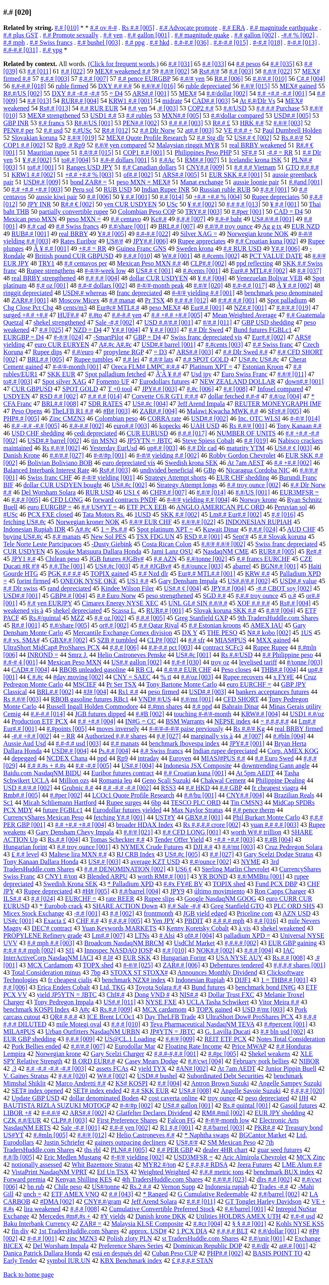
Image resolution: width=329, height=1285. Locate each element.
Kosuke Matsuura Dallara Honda (98, 551)
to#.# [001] (42, 167)
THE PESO (222, 632)
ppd (102, 758)
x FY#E (283, 676)
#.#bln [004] (289, 736)
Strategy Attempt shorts (175, 477)
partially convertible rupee (73, 211)
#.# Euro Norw (116, 595)
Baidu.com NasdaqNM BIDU (42, 773)
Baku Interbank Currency (36, 1223)
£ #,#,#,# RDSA (206, 1164)
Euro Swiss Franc (244, 374)
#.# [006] (99, 196)
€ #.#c (35, 676)
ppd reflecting (254, 263)
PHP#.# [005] (21, 418)
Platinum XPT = (210, 366)
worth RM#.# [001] (163, 876)
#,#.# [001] (274, 189)
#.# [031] (180, 63)
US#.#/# (187, 1142)
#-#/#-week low (105, 270)
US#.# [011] (119, 1002)
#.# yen (113, 35)
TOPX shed (98, 965)
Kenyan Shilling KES (83, 1179)
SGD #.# (214, 595)
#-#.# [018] (267, 42)
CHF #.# (87, 920)
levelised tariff (258, 662)
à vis (244, 928)
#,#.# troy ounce (257, 595)
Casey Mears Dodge (151, 1061)
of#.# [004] (199, 935)
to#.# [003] (17, 381)
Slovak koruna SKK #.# (224, 610)
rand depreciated (69, 588)
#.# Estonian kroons (214, 625)
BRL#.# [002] (55, 691)
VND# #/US (154, 699)
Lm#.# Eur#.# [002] (235, 514)
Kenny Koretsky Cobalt (197, 928)
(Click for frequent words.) (123, 63)
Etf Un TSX (113, 1171)
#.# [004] (169, 1083)
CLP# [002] (162, 640)
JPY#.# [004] (228, 588)
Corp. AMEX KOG (293, 750)
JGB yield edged (205, 913)
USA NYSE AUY (239, 957)
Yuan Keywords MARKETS (119, 928)
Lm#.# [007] (108, 935)
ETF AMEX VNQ (75, 1194)
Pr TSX (155, 300)
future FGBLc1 (63, 809)
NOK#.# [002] (215, 950)
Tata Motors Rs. (104, 514)
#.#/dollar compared (237, 115)
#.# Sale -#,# (184, 905)
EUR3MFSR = (299, 492)
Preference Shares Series (130, 1245)
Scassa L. (123, 610)
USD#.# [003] (207, 691)
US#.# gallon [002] (136, 662)
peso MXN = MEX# (143, 182)
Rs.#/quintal (45, 617)
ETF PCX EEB (147, 507)
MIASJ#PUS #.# (223, 758)
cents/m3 (75, 307)
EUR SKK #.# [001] (236, 174)
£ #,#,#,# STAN (192, 1260)
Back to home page (28, 1274)
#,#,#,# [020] (307, 1090)
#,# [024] (43, 898)
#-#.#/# (50, 1112)
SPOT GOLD (80, 388)
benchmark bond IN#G (265, 987)
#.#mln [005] (51, 1135)
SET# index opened (37, 1090)
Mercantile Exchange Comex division (122, 632)
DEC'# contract (52, 928)
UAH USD (205, 425)
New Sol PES (108, 536)
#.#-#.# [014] (48, 713)
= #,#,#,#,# (275, 721)
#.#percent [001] (286, 1024)
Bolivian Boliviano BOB (60, 462)
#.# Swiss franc (273, 344)
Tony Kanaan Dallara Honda (40, 861)
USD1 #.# (103, 115)
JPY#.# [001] (246, 743)
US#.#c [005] (182, 854)
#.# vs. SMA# (21, 640)
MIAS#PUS (230, 640)
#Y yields (112, 1216)
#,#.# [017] (192, 433)
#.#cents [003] (224, 344)
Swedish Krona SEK (70, 883)
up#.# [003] (162, 447)
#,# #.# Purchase (278, 108)
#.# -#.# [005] (93, 765)
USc (172, 204)
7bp (95, 972)
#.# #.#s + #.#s (46, 765)
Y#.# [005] (112, 233)
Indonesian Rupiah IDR (34, 529)
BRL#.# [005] (45, 359)
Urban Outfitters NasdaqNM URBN (92, 1031)
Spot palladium (287, 300)
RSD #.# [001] (203, 536)
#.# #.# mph (228, 920)
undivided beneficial (167, 470)
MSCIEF (85, 684)
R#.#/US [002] (22, 93)
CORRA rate (164, 418)
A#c (84, 1009)
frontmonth (158, 913)
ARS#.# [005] (180, 174)
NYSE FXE (161, 1002)
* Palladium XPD (130, 883)
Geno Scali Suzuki (166, 780)
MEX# (188, 93)
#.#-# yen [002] (129, 1127)
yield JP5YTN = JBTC (67, 994)
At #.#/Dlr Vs (257, 100)
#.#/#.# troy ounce (228, 226)
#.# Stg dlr (210, 137)
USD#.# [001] (22, 595)
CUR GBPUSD (31, 388)
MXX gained (273, 640)
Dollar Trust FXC (231, 994)
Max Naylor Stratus (197, 809)
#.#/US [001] (253, 492)
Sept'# (240, 536)
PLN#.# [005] (129, 1149)
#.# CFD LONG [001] (192, 832)
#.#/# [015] (255, 85)
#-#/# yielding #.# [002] (167, 455)
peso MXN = (84, 218)
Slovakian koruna (34, 137)
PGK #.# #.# (64, 573)
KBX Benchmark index (131, 1260)
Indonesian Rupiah (200, 979)
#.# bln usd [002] (283, 1031)
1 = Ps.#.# (114, 529)
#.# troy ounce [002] (254, 484)
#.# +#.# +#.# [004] (81, 824)
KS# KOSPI (132, 1083)
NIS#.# (188, 994)
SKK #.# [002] (180, 514)
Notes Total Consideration (290, 1038)
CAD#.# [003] (211, 100)
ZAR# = (91, 1223)
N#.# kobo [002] (268, 632)
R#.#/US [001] (93, 122)
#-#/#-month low (227, 1120)
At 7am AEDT (237, 1068)
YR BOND (213, 876)
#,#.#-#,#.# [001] (176, 1053)
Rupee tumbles (93, 359)
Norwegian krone (58, 1053)
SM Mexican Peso (232, 1142)
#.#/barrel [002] (279, 1194)
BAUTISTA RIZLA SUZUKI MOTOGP (56, 1105)
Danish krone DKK (160, 1216)
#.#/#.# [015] (96, 152)
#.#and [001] (305, 182)
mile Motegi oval (78, 1024)
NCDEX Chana (66, 758)
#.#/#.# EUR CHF (187, 669)
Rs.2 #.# (140, 1186)
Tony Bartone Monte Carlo (181, 684)
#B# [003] (116, 411)
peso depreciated (267, 1098)
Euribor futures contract (122, 773)
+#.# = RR (92, 248)
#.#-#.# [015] (230, 42)
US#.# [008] (195, 1090)
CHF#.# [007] (168, 492)
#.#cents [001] (202, 270)
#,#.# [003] (55, 78)
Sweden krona (194, 248)
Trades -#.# (273, 1186)
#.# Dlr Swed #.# (245, 351)
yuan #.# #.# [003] (274, 824)
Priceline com (255, 913)
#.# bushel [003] (98, 42)
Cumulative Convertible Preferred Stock (162, 1208)
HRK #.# (252, 122)
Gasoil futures (298, 1105)
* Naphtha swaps (206, 1135)
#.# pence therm (254, 809)
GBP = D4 (147, 337)
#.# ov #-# (103, 27)
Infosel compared (280, 388)
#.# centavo (126, 218)
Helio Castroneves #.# (145, 1135)
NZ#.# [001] (250, 307)
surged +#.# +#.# (25, 315)
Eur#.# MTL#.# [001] (207, 573)
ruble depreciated (208, 85)
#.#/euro (83, 351)
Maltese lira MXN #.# (78, 854)
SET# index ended (97, 1090)
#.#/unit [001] (267, 1238)
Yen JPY (163, 920)
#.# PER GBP (175, 1149)
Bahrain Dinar (240, 706)
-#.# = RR (280, 152)
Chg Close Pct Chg (28, 307)
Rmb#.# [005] (21, 795)
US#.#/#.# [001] (273, 218)
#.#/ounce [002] (210, 861)
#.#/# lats (161, 359)
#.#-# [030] (186, 662)
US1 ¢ (132, 492)
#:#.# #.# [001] (237, 300)
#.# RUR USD (242, 248)
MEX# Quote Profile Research (147, 137)
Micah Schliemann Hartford (60, 802)
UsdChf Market (194, 942)
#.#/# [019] (81, 137)
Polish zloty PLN (129, 1238)
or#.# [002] (114, 625)
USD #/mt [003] (263, 1009)
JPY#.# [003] (159, 388)
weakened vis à (23, 610)
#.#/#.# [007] (88, 1046)
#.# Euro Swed (274, 758)
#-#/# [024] (68, 337)
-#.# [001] (87, 913)
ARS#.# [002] (88, 1112)
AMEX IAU (266, 625)
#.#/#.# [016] (159, 85)
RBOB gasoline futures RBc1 (90, 699)
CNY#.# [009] (205, 167)
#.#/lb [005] (18, 1157)
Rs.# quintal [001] (246, 1105)
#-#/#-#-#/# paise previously (186, 728)
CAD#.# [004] (30, 669)
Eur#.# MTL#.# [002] (259, 270)
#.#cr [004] (207, 1223)
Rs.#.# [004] (64, 839)
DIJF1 (243, 979)
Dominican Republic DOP (207, 1245)
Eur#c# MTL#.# (118, 307)
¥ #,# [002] (37, 159)
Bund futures (208, 987)
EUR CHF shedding (242, 477)
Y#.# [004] (125, 329)
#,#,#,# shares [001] (300, 965)
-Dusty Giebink (111, 544)
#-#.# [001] (42, 1238)
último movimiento (219, 891)
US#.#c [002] (129, 484)
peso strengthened (169, 595)
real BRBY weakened (257, 145)
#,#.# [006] (124, 647)
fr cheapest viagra (275, 787)
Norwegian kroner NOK (88, 521)
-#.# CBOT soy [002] (284, 588)
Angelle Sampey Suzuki (290, 1083)
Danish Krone (21, 455)
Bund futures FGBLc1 (262, 329)
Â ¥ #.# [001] (51, 248)
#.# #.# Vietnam (255, 167)
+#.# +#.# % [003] (89, 174)
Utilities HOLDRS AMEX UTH (238, 1216)
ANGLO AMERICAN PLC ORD (220, 507)
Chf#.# (116, 994)
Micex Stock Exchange (33, 913)
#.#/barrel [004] (139, 891)
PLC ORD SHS (294, 905)
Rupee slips (159, 898)
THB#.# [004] (279, 669)
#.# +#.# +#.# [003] (37, 189)
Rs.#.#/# (292, 137)
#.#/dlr (260, 1245)
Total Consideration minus (46, 972)
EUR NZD (305, 226)
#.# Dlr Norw (157, 130)
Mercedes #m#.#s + (65, 1216)
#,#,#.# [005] (126, 920)
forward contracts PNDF (125, 499)
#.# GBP (231, 787)
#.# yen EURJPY (49, 603)
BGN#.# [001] (279, 566)
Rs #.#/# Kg (249, 728)
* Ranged (155, 1194)
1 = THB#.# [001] (284, 979)
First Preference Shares (127, 1120)
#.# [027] (222, 854)
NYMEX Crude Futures (152, 846)
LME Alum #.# (302, 1164)
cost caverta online (172, 1098)
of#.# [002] (138, 174)
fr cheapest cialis (70, 979)
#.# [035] (282, 63)
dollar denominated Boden (104, 1098)
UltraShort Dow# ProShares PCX (250, 1016)
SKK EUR (61, 374)
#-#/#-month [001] (76, 366)
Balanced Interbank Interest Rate (46, 470)
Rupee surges (124, 802)
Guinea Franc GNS (141, 248)
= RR (68, 736)
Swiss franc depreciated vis (206, 337)
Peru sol (83, 189)
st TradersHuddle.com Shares (200, 1238)
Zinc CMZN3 (67, 418)
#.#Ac (167, 159)
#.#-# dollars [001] (125, 159)
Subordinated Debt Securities (225, 1075)
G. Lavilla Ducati (228, 1031)
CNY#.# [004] (245, 795)
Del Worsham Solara (48, 492)
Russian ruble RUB (225, 189)
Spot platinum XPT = (165, 529)
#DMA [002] (57, 1201)
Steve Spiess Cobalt (208, 440)
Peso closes (236, 669)
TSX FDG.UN (155, 536)
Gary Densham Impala (188, 580)
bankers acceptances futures (272, 691)
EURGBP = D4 (23, 337)
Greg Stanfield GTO (237, 905)
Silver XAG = (198, 233)
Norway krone (258, 499)
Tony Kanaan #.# (299, 425)
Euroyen (180, 758)
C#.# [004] (311, 78)
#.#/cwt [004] (205, 1061)
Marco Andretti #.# (81, 1083)
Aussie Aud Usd (24, 743)
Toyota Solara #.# (158, 987)
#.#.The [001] (67, 566)
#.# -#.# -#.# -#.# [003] (56, 1068)
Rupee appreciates (202, 241)
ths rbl (92, 1149)
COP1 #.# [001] (144, 152)
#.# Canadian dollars (150, 167)
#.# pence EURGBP (144, 78)
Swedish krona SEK (191, 462)
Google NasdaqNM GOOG (220, 898)
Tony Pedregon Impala (64, 1002)
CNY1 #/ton (61, 876)
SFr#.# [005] (285, 411)
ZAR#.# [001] (30, 300)
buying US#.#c (23, 536)
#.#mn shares (165, 706)
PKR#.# (264, 1127)
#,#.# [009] (80, 1038)
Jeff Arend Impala (201, 403)
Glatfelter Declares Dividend (154, 1112)
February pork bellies (261, 1061)
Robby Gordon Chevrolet (242, 455)
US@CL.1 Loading (130, 1038)
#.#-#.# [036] (191, 42)
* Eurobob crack (61, 905)
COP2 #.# (200, 108)
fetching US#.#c (24, 521)
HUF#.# (68, 315)
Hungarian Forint (183, 957)
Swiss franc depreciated (286, 544)
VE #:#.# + (237, 130)
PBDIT (193, 920)
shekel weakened (283, 928)
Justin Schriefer (64, 1142)
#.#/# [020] (207, 285)
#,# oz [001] (52, 285)
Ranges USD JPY (89, 167)
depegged (23, 758)
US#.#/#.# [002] (248, 580)
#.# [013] (39, 100)
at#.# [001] (293, 1245)
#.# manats (125, 743)
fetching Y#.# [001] (119, 817)
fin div (20, 1231)
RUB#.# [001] (30, 233)
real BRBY (73, 233)
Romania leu (115, 780)
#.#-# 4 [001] (20, 662)
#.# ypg (52, 49)
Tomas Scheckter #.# (117, 839)
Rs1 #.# (128, 691)
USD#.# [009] (42, 182)
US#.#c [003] (112, 566)
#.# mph (14, 42)
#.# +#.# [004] (97, 721)
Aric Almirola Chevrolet (254, 1157)
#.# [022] (73, 71)
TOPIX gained (110, 573)
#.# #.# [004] (103, 278)
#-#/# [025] (138, 965)
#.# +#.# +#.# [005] (176, 315)
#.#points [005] (67, 728)
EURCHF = (80, 898)
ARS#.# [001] (150, 93)
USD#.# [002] (209, 418)
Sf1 (70, 950)
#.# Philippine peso (288, 654)
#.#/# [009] (180, 1038)
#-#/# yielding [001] (108, 477)
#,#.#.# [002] (242, 942)
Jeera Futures (254, 1164)
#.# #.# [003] (186, 122)
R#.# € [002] (77, 204)
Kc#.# (159, 218)
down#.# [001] (304, 381)
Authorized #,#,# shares (116, 736)
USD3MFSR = (193, 1157)
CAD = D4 (288, 211)
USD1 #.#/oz (307, 713)
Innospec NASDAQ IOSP (118, 950)
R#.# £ (221, 122)
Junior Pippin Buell (290, 1068)
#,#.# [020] (72, 1075)
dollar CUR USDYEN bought (62, 484)
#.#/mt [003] (238, 846)
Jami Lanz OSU (172, 551)
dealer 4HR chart (225, 1149)
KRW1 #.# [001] (130, 100)
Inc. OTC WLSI (259, 418)
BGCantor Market (262, 1135)
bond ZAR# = (88, 182)
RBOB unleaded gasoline (92, 669)
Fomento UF (112, 381)
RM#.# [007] (202, 159)
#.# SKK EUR (150, 1090)
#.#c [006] (200, 388)
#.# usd (53, 130)
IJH (303, 1098)
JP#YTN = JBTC (172, 1031)
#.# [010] (66, 27)
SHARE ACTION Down (125, 905)
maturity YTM (246, 447)
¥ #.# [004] (212, 278)
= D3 (160, 351)
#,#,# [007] (191, 218)
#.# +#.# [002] (293, 462)
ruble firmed (72, 85)
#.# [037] (309, 270)
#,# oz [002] (110, 617)
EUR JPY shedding (279, 1112)
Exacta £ (54, 920)
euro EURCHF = (249, 684)
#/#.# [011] (217, 322)
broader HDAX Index (144, 824)
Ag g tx (271, 226)
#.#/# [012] (92, 1135)
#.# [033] (214, 63)
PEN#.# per (18, 130)
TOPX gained (214, 1009)
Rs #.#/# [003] (22, 699)
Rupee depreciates (276, 196)
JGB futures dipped (100, 713)
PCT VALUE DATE (276, 255)
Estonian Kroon (263, 366)
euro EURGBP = (49, 507)
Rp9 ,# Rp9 (70, 145)
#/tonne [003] (304, 662)
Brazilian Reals (294, 795)
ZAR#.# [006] (181, 965)
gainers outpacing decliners (130, 1142)
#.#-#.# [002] (86, 425)
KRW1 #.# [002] (33, 174)
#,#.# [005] (150, 617)
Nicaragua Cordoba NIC (258, 470)
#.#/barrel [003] (223, 1127)
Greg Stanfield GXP (201, 617)
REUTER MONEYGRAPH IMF (278, 403)
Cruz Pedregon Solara (293, 846)
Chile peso (68, 1186)
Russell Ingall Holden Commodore (92, 706)
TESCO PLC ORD (196, 802)
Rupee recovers (243, 676)
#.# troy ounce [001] (84, 846)
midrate (172, 100)
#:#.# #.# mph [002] (29, 950)
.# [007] (253, 736)
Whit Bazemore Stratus (102, 1164)
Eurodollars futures (164, 381)
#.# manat (122, 300)
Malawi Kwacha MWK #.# (222, 411)
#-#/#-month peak (160, 285)
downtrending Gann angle (275, 765)
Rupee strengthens (51, 270)
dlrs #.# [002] (274, 1179)
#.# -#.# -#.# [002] (127, 787)
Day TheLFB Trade (170, 1016)
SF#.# (249, 152)
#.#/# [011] (291, 374)
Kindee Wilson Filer (127, 588)
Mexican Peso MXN (75, 662)
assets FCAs (112, 1068)
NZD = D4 (87, 329)
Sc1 (8, 802)
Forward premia (24, 1179)
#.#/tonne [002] (206, 558)
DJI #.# (202, 846)
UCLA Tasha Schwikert (217, 1002)
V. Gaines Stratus (25, 1075)
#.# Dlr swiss (20, 588)
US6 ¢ (183, 869)
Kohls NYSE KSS (300, 1223)
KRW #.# (257, 573)
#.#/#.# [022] (199, 521)
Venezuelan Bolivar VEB (269, 278)
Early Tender (20, 1260)
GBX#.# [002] (68, 640)
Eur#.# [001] (207, 307)
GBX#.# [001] (204, 817)
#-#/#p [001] (109, 455)
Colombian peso (116, 418)
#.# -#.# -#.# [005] (35, 425)
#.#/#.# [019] (294, 307)
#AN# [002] (192, 1068)
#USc (10, 514)
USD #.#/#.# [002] (27, 787)
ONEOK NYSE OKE (88, 580)
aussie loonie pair (256, 182)
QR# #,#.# (63, 1016)
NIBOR (309, 1061)
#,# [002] (122, 913)
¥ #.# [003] (164, 329)
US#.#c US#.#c (258, 359)
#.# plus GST (20, 35)
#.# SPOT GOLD (206, 359)
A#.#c (83, 529)
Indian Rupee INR (166, 189)
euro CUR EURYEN (61, 344)
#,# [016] (284, 514)
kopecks (169, 425)
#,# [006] (15, 987)
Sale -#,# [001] (80, 1127)
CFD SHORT (241, 699)
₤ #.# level (25, 854)
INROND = (42, 654)
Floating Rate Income (193, 1046)
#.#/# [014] (211, 492)
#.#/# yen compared (121, 145)
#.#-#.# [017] (250, 285)
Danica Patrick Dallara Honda (42, 1253)
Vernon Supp (178, 1186)
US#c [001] (18, 920)
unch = (32, 1194)
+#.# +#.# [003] (234, 839)
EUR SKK (137, 957)
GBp (210, 470)
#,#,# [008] (85, 1208)
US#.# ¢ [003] (293, 447)
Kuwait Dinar (221, 529)
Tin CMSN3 (246, 802)
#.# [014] (172, 196)
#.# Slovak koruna (282, 536)
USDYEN (16, 396)
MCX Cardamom (50, 965)
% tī (166, 676)
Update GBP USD (35, 1098)
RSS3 (168, 787)
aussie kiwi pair (56, 196)
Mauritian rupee (48, 152)
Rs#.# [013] (54, 108)
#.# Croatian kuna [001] (194, 773)
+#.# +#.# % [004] (217, 196)
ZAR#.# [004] (158, 411)
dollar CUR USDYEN (158, 278)
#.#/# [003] (287, 122)
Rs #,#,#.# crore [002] (212, 824)
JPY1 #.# (23, 558)
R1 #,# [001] (176, 1127)
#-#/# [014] (305, 418)
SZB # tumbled (117, 640)
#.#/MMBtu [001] (260, 876)
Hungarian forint (25, 846)
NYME (250, 861)
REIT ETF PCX (225, 1038)
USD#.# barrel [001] (168, 344)
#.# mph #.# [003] (50, 942)
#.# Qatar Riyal (158, 625)
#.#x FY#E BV (183, 883)
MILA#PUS (19, 1031)
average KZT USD (155, 861)
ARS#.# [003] (195, 351)
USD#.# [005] (292, 115)
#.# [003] (241, 71)
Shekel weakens (269, 1053)
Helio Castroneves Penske (132, 654)
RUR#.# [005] (277, 551)
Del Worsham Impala (60, 1245)
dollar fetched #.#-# (234, 396)
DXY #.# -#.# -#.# (76, 93)
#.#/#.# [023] (230, 1179)
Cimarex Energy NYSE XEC (120, 603)
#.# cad (36, 226)
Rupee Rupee (270, 647)
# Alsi (167, 935)
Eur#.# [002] (269, 337)
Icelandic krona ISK (255, 159)
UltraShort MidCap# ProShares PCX (51, 647)
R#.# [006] (228, 78)
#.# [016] (266, 920)
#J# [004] (96, 691)
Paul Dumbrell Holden (292, 130)
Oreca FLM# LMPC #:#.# (145, 366)
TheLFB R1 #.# (72, 411)
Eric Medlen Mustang (73, 1157)
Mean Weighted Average (244, 315)
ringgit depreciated (27, 292)
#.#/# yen (192, 78)
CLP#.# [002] (209, 263)
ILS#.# (12, 898)
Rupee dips (47, 351)
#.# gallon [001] (148, 35)
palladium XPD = (247, 935)
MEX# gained (297, 85)
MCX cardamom (164, 1009)
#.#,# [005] (26, 499)
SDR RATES (105, 403)
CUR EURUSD (147, 433)
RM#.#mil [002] (223, 1112)
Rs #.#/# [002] (61, 447)
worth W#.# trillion (256, 832)
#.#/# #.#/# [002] (223, 544)
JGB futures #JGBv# (116, 558)
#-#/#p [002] (136, 1105)
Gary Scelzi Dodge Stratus (278, 854)
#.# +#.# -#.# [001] (282, 93)
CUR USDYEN (24, 551)
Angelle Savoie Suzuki (251, 1090)
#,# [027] (169, 736)
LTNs (142, 935)
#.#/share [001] (128, 226)
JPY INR (39, 204)
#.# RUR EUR (99, 108)
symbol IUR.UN (69, 1260)
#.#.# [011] (201, 1201)
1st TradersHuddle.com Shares (79, 1231)
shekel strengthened (60, 322)
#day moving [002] (78, 676)
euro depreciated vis (128, 462)
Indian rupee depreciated (225, 750)
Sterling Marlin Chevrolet (235, 869)
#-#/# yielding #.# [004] (198, 499)
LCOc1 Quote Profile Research (133, 795)
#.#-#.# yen (126, 315)
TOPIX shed (229, 883)
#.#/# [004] (280, 610)
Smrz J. (78, 654)
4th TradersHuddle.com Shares (162, 1179)
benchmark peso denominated (283, 292)
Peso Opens (26, 411)
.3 (13, 1068)
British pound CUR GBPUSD (74, 255)
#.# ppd (202, 706)
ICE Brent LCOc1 (110, 1016)
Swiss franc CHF (49, 477)
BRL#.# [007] (176, 226)
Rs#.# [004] (295, 603)
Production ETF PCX (39, 721)
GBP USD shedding (268, 322)
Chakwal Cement (223, 780)
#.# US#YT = (99, 507)
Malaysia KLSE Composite (147, 1223)
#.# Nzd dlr (153, 573)
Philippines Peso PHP (203, 152)
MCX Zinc (310, 1157)
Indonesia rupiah (227, 1186)
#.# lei (131, 359)
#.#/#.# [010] (270, 78)
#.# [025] (51, 329)
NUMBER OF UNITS (246, 433)
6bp (156, 802)
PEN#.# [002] (141, 122)
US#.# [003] (104, 861)
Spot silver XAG (64, 381)
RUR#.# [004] (80, 100)
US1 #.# (137, 580)
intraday (148, 758)
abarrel (242, 566)
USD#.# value (298, 580)
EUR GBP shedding (29, 1038)
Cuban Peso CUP (174, 1253)
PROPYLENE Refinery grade (42, 935)
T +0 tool (120, 388)
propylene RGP (123, 351)
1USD (142, 514)
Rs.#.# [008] (288, 957)
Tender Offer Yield (179, 839)
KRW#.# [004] (260, 713)
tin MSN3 (104, 440)
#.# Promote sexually (71, 35)
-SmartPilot (108, 337)
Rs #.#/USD (236, 654)
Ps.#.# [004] (114, 750)
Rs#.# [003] (114, 470)
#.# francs (51, 122)
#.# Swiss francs (50, 42)
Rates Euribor (78, 241)
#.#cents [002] (221, 255)
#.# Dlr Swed (205, 329)
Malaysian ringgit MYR (188, 145)
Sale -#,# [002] (114, 322)
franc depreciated (139, 292)
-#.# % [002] (297, 35)
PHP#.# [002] (225, 1253)
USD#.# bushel (157, 1075)
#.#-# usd (302, 1216)
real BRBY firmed (299, 728)
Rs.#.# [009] (116, 1009)
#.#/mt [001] (197, 699)
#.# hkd (159, 42)
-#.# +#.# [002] (31, 736)
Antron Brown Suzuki (220, 1083)
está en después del (117, 1253)
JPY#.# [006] (150, 241)
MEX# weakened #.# (122, 71)
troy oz (220, 662)
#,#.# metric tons (222, 1171)
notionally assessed (36, 1164)
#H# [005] (95, 891)
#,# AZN (165, 558)
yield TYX (152, 1068)
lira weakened (42, 1208)
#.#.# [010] (137, 255)
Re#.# (314, 551)
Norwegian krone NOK (257, 233)
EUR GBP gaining (292, 942)
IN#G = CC (140, 721)
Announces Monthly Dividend (217, 972)
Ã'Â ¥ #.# (168, 374)
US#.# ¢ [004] (182, 588)
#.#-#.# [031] (20, 49)
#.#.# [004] (258, 950)
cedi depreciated (95, 433)
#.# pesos (248, 63)
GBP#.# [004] (68, 595)
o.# (292, 595)
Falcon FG (181, 1120)
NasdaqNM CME (226, 551)
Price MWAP (249, 1046)
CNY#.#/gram (102, 1201)
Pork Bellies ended (36, 1046)
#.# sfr (196, 640)
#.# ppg (135, 42)
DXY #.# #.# (115, 85)
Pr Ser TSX (122, 684)
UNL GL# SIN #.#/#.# (197, 603)
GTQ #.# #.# (302, 167)
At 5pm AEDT (255, 773)
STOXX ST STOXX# (139, 972)
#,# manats (66, 536)
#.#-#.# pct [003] (171, 647)
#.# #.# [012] (192, 300)
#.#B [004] (279, 839)
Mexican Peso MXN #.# (149, 263)
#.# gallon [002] (255, 35)
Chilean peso (62, 558)
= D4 (116, 93)
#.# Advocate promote (188, 27)
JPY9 (177, 891)
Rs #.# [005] (138, 27)
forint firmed (33, 580)
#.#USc (82, 130)
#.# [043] (121, 1194)
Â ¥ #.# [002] (294, 285)
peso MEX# (165, 307)
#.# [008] (236, 388)
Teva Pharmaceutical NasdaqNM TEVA (202, 1024)
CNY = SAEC (131, 676)
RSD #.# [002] (59, 396)
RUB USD (118, 189)
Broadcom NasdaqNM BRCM (124, 942)
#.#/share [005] (69, 625)
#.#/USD (234, 108)
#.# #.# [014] (105, 396)
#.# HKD (198, 787)
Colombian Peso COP (146, 211)
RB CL (145, 669)
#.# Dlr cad (202, 447)
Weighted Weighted (164, 1171)
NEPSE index (232, 721)
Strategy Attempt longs (187, 484)
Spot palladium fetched (115, 374)
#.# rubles (139, 115)
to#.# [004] (76, 159)
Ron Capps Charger (280, 891)
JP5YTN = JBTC (149, 440)
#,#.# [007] (93, 78)
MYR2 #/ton (159, 1164)
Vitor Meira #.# (279, 1002)
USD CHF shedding (37, 433)
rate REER (120, 898)
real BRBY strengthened (43, 278)
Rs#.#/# (209, 71)
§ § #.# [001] (249, 1223)
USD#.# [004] (70, 750)
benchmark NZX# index (134, 979)
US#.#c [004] (150, 403)
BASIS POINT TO (277, 1253)
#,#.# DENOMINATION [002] (125, 869)
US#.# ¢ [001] (154, 270)
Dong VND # (152, 994)
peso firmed (163, 691)
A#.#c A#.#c (115, 344)
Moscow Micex (79, 300)
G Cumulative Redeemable (213, 1194)
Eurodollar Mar (135, 1046)
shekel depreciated (77, 610)
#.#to (95, 315)
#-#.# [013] (302, 42)
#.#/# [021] (138, 832)
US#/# (115, 241)
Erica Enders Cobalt (63, 987)
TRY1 (46, 263)
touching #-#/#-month (202, 713)
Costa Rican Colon (166, 544)
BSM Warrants (185, 721)
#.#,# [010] (126, 1024)
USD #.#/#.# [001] (168, 322)
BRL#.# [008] (59, 403)
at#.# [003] (199, 130)
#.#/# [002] (174, 71)
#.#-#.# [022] (153, 233)
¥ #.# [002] (202, 204)
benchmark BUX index (284, 1171)
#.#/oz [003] (197, 676)
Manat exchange (201, 182)
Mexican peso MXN (30, 218)
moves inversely (118, 728)
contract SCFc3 (222, 647)
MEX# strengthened (53, 115)
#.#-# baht (228, 218)
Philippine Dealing (280, 780)
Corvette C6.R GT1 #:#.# (165, 396)
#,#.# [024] (263, 529)
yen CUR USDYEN (130, 204)
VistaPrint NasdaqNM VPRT (49, 1171)
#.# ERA (233, 27)
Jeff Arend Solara (154, 1201)
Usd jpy (201, 374)
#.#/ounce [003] (201, 566)
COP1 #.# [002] (24, 145)
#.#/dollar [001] (278, 1231)
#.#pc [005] (223, 1053)
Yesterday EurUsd (113, 447)
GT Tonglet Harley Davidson (263, 1201)
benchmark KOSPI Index (36, 1009)
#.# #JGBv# (155, 566)
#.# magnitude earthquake (284, 27)
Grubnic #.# (77, 787)
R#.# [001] (25, 625)
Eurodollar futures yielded (127, 809)
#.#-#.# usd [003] (78, 743)
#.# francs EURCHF (263, 558)
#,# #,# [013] (244, 204)
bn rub (35, 1186)
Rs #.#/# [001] (248, 425)
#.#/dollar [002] (226, 93)
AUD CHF (301, 529)
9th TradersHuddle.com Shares (278, 617)
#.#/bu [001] (200, 795)
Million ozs (74, 780)
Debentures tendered (237, 965)
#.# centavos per (85, 263)
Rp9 (122, 758)
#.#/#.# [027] (67, 455)
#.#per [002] (66, 795)
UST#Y (165, 817)
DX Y (189, 632)
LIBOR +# (17, 1112)
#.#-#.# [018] (28, 85)
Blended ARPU (107, 876)
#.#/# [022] (277, 71)
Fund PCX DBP (276, 883)
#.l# (108, 957)
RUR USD (100, 492)
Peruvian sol (291, 507)
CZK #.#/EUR (22, 1120)
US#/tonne (106, 1186)
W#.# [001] (177, 255)
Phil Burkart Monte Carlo (266, 817)
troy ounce (221, 1098)
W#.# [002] (112, 1075)
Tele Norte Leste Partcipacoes (42, 544)
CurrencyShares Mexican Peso (43, 817)
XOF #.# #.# (253, 603)
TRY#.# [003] (203, 211)
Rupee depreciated (48, 891)
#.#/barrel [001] (245, 1208)
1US (306, 632)
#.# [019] (256, 440)
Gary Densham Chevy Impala (75, 832)
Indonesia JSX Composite (197, 765)
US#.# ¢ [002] (253, 137)
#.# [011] (39, 71)
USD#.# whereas (84, 292)
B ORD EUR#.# (93, 1061)
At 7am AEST (245, 462)
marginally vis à (212, 736)
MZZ (77, 617)
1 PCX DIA (192, 1231)
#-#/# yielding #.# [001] (203, 292)
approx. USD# (147, 1231)
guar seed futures (279, 1149)
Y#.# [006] (285, 248)
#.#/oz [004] (285, 396)
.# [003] (167, 108)
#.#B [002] (150, 713)
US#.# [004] (137, 765)
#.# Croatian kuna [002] (267, 241)
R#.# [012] (116, 130)
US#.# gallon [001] (188, 1105)
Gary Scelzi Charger (117, 1053)
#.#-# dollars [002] (102, 285)
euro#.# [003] (131, 425)
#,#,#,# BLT (232, 1231)
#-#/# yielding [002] (137, 1157)
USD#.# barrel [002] (54, 440)
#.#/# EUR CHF (150, 521)
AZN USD (296, 913)
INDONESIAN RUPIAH (258, 521)
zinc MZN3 (82, 1238)
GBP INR (16, 122)
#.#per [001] (247, 211)
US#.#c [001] (193, 654)
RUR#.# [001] (165, 610)
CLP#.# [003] (69, 1120)
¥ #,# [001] (284, 204)
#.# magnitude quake (202, 35)
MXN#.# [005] (181, 115)
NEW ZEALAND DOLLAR (237, 381)
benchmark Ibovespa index (184, 743)
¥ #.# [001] (135, 196)
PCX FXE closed (50, 514)
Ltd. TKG (113, 987)
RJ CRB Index (135, 854)
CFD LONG (66, 499)
